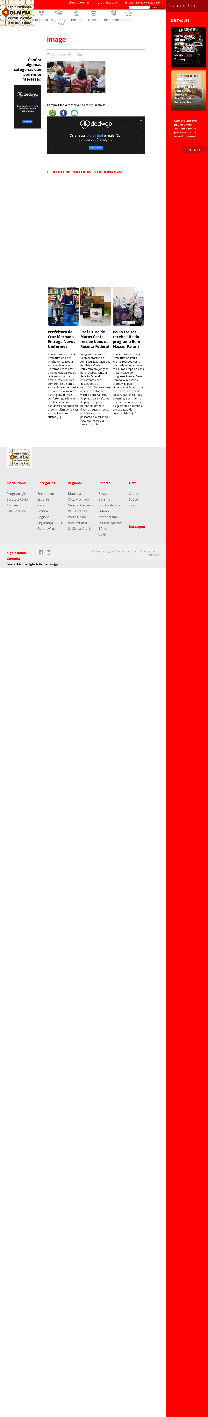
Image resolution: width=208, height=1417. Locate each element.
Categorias (46, 483)
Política (76, 20)
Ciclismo (104, 499)
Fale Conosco (16, 511)
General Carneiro (80, 505)
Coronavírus (46, 528)
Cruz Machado (78, 499)
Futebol (104, 511)
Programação (17, 493)
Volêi (102, 534)
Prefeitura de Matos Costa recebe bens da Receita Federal (95, 339)
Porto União (77, 517)
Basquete (105, 493)
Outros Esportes (110, 523)
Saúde (133, 499)
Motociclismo (108, 517)
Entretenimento (114, 20)
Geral (128, 20)
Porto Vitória (77, 523)
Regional (41, 20)
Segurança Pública (59, 22)
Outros (134, 493)
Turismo (135, 505)
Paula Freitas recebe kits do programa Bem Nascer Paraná (126, 339)
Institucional (17, 483)
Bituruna (74, 493)
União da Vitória (79, 528)
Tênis (102, 528)
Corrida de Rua (109, 505)
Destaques (137, 526)
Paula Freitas (77, 511)
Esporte (93, 20)
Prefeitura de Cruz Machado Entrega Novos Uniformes (61, 339)
